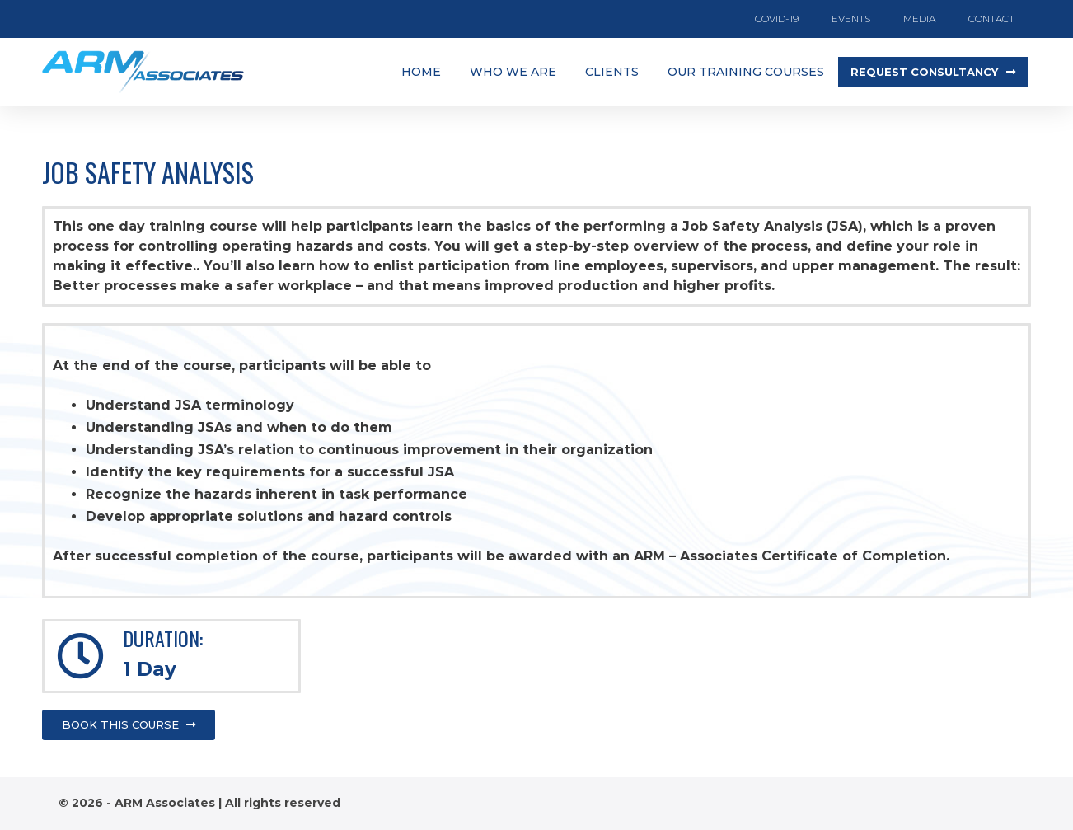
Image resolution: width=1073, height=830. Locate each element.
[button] (933, 72)
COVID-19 (777, 18)
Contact (991, 18)
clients (612, 71)
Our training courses (746, 71)
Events (851, 18)
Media (919, 18)
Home (421, 71)
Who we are (513, 71)
